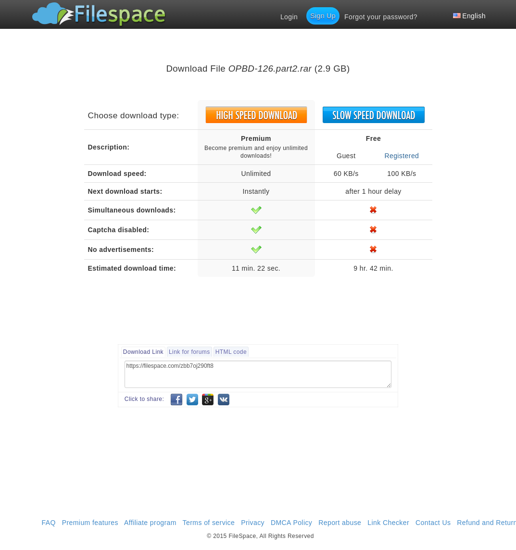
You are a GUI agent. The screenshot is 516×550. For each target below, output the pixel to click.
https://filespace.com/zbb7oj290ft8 (258, 374)
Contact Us (433, 522)
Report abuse (339, 522)
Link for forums (189, 352)
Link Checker (388, 522)
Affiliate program (150, 522)
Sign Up (323, 16)
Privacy (252, 522)
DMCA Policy (291, 522)
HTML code (231, 352)
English (469, 16)
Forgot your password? (380, 17)
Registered (401, 156)
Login (289, 17)
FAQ (49, 522)
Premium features (90, 522)
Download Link (143, 352)
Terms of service (209, 522)
